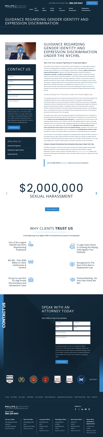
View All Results (52, 209)
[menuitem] (20, 146)
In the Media (30, 397)
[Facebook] (75, 409)
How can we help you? (13, 101)
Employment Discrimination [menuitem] (86, 9)
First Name (10, 76)
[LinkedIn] (82, 409)
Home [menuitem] (31, 9)
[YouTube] (85, 409)
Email (9, 91)
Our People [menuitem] (36, 9)
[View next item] (96, 193)
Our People (14, 397)
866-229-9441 (76, 3)
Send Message (13, 127)
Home (7, 397)
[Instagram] (89, 409)
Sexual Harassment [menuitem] (72, 9)
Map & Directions (10, 428)
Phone (9, 86)
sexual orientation (88, 84)
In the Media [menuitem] (52, 9)
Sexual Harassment (50, 397)
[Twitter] (79, 409)
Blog (88, 397)
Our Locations (39, 397)
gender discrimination (84, 151)
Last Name (10, 81)
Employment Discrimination (65, 397)
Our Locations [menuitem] (62, 9)
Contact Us (92, 3)
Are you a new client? (13, 96)
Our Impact (22, 397)
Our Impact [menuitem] (44, 9)
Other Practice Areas (79, 397)
